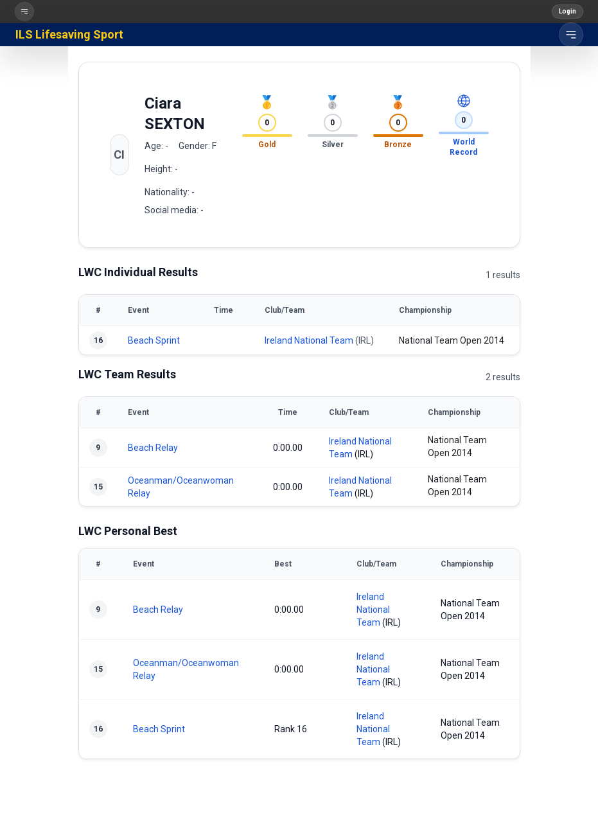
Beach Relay (153, 448)
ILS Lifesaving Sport (69, 34)
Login (567, 11)
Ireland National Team (309, 340)
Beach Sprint (154, 340)
